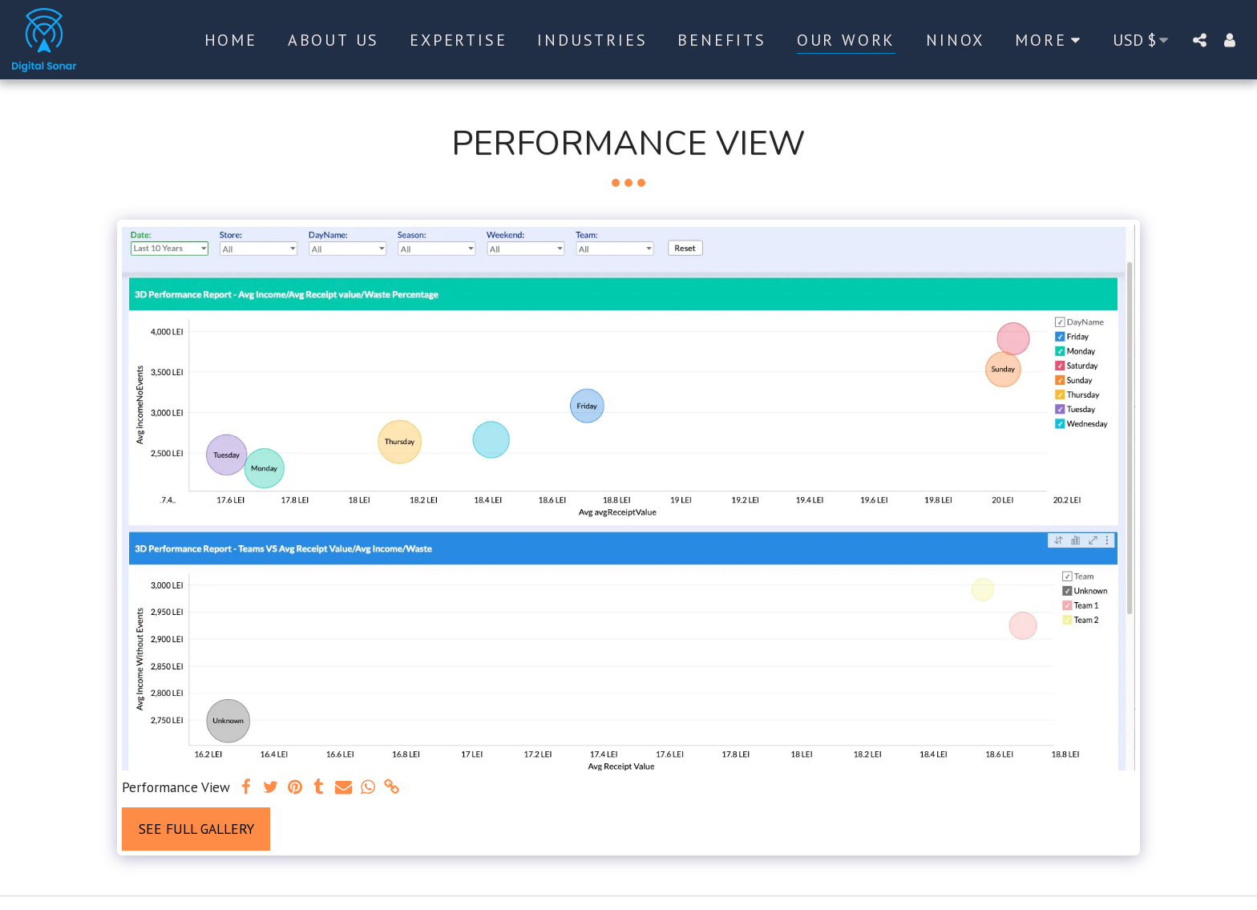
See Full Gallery (196, 828)
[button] (1199, 39)
